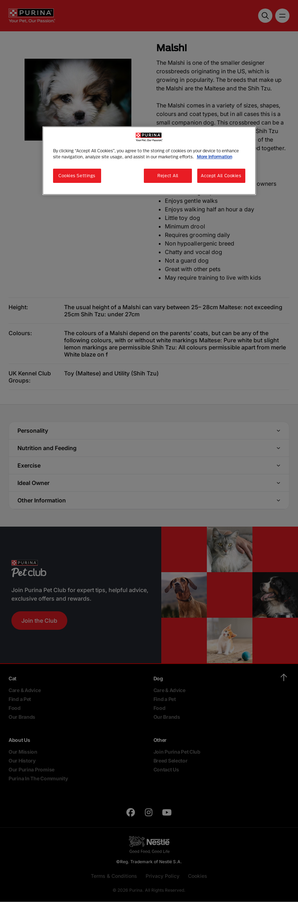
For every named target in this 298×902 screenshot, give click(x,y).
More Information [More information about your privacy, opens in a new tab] (214, 156)
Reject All (167, 175)
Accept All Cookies (221, 175)
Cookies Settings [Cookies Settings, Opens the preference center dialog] (76, 175)
